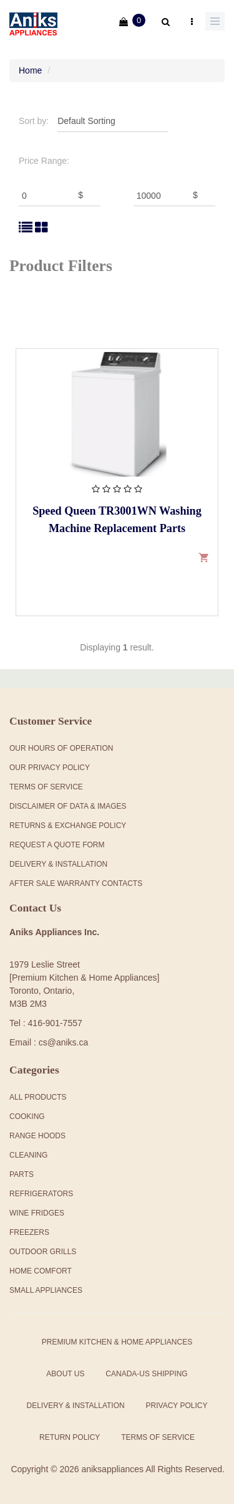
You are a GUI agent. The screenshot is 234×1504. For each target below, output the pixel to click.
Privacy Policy (177, 1405)
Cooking (27, 1116)
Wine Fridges (36, 1213)
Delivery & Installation (58, 864)
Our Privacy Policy (49, 767)
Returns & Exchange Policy (67, 825)
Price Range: (44, 161)
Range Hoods (37, 1135)
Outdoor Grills (42, 1251)
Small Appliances (45, 1290)
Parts (21, 1174)
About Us (65, 1373)
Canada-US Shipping (146, 1373)
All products (38, 1097)
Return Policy (69, 1437)
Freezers (29, 1232)
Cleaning (28, 1155)
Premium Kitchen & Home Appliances (117, 1342)
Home (30, 70)
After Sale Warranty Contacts (75, 883)
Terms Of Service (46, 787)
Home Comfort (40, 1271)
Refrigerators (41, 1193)
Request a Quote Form (56, 844)
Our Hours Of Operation (61, 748)
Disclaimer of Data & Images (68, 806)
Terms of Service (158, 1437)
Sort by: (34, 121)
